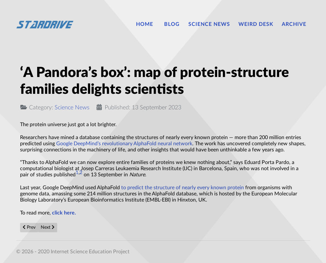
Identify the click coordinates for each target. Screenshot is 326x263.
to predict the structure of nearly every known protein (182, 187)
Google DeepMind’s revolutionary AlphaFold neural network (124, 143)
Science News (72, 107)
